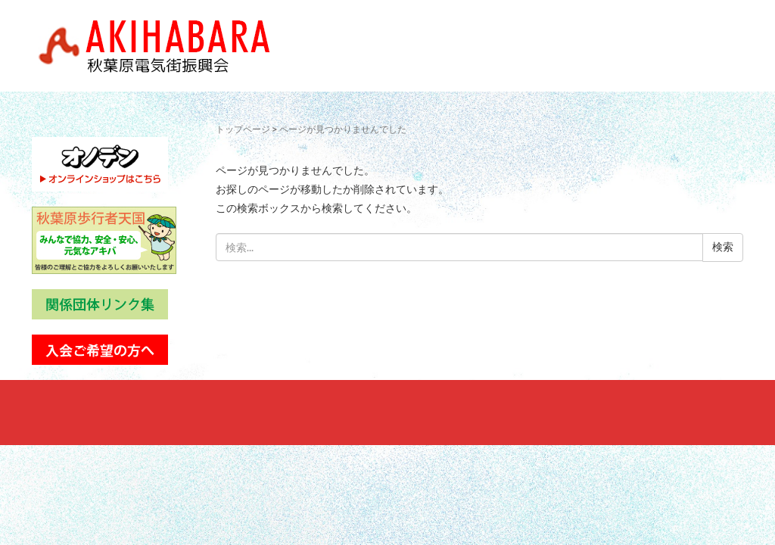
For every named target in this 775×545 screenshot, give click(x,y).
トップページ (243, 129)
